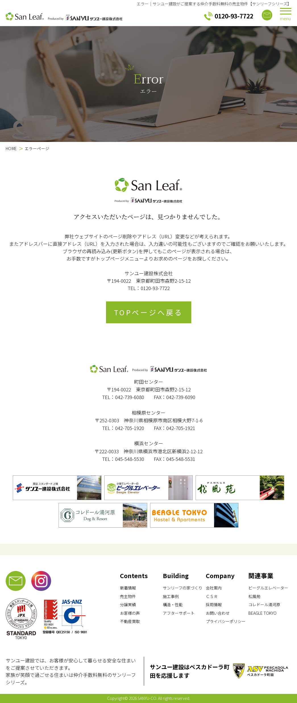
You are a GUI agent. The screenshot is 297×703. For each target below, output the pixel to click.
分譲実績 (128, 604)
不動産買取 (130, 621)
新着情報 (128, 588)
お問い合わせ (218, 613)
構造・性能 (173, 604)
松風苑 (254, 596)
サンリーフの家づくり (182, 588)
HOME (11, 148)
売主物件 (128, 596)
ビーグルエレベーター (268, 588)
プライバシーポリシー (226, 621)
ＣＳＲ (212, 596)
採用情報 (214, 604)
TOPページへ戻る (148, 312)
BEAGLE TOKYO (262, 613)
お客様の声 (130, 613)
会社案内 (214, 588)
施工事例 (171, 596)
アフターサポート (179, 613)
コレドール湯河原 (264, 604)
